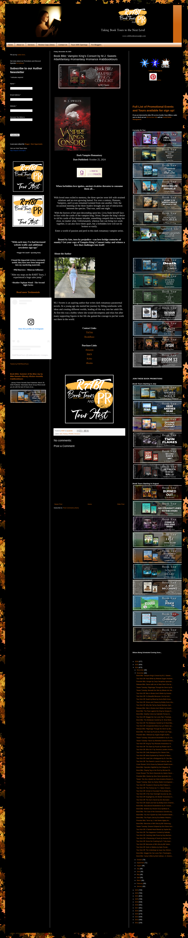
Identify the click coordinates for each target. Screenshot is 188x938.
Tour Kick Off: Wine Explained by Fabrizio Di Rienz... (154, 755)
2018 (137, 905)
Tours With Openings (79, 45)
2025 (137, 664)
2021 (137, 896)
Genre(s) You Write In (17, 117)
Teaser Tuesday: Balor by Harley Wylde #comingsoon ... (155, 782)
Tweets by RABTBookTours (19, 364)
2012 (137, 923)
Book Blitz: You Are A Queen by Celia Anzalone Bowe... (155, 815)
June (138, 871)
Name (12, 84)
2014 (137, 917)
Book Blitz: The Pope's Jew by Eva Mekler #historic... (154, 817)
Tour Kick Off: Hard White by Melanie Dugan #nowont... (155, 679)
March (139, 880)
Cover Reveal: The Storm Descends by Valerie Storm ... (155, 773)
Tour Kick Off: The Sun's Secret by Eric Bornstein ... (153, 800)
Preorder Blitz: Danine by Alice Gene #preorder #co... (154, 776)
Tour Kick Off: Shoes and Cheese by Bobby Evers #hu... (155, 702)
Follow (159, 80)
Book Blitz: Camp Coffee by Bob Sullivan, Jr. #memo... (154, 856)
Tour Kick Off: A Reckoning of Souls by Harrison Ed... (154, 838)
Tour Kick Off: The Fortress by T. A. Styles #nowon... (153, 788)
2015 (137, 914)
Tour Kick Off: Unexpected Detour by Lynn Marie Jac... (154, 726)
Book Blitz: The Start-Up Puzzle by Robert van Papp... (154, 732)
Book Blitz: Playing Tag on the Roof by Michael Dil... (153, 770)
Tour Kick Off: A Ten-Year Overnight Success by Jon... (154, 794)
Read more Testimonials (28, 292)
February (140, 883)
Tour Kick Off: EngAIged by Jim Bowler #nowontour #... (154, 797)
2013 (137, 920)
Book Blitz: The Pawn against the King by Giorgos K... (154, 711)
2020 (137, 899)
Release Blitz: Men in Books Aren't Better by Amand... (154, 708)
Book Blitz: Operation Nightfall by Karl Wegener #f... (153, 767)
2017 (137, 908)
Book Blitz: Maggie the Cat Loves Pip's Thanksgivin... (154, 853)
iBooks (89, 363)
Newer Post (58, 504)
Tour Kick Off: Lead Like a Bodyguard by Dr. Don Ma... (154, 758)
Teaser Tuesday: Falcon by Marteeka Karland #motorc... (155, 741)
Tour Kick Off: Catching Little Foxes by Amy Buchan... (154, 835)
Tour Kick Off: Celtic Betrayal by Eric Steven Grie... (153, 752)
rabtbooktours (33, 355)
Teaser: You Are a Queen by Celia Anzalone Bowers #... (155, 779)
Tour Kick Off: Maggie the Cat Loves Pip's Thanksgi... (154, 717)
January (140, 886)
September (141, 863)
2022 (137, 893)
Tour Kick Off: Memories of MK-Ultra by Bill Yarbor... (153, 844)
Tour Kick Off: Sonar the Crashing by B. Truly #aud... (154, 841)
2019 (137, 902)
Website (13, 106)
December (140, 670)
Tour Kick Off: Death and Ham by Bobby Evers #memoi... (155, 803)
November (140, 673)
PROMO (71, 434)
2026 (137, 661)
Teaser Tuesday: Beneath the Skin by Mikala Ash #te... (154, 690)
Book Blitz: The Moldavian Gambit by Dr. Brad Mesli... (154, 720)
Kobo (89, 358)
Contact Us (62, 45)
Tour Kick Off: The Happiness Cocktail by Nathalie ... (154, 832)
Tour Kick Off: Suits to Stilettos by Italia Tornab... (152, 847)
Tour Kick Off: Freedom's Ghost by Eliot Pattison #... (153, 785)
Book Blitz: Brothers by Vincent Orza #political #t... (153, 809)
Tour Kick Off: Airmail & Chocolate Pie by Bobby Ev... (154, 791)
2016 (137, 911)
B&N (89, 354)
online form (21, 55)
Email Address (15, 95)
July (138, 869)
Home (10, 45)
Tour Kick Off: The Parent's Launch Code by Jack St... (154, 761)
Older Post (120, 504)
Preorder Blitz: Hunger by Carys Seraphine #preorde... (154, 681)
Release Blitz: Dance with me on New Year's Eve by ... (154, 684)
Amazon (89, 350)
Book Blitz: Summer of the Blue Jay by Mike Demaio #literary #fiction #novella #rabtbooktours (26, 376)
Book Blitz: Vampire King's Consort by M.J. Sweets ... (154, 675)
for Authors (20, 63)
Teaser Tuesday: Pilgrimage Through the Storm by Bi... (154, 687)
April (138, 877)
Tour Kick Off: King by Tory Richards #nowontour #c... (154, 744)
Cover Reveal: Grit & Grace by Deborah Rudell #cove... (155, 764)
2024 (137, 667)
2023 (137, 890)
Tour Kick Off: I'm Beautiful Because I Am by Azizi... (153, 696)
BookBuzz (89, 337)
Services (31, 45)
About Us (20, 45)
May (138, 874)
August (139, 866)
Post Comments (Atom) (71, 508)
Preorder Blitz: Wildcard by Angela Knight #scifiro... (153, 735)
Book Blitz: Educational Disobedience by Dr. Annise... (154, 806)
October (140, 860)
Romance (77, 434)
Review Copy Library (46, 45)
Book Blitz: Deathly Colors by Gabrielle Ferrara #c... (153, 714)
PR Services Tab (152, 117)
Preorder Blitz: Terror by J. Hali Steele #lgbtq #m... (153, 820)
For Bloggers (96, 45)
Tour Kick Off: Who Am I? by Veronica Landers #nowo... (155, 749)
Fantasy (65, 434)
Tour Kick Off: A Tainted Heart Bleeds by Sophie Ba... (154, 829)
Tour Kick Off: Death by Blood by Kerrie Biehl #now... (154, 699)
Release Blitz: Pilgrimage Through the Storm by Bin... (154, 729)
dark (61, 434)
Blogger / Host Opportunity (34, 144)
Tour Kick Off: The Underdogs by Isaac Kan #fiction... (154, 850)
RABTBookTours (18, 355)
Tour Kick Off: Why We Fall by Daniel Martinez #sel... (154, 705)
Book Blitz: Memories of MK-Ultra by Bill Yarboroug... (154, 823)
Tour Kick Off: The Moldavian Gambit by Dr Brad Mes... (154, 723)
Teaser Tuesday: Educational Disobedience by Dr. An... (154, 738)
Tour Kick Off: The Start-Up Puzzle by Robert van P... (154, 747)
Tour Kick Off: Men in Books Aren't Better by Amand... (154, 693)
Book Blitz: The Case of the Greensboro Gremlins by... (154, 812)
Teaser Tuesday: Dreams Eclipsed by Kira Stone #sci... (154, 826)
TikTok (89, 332)
